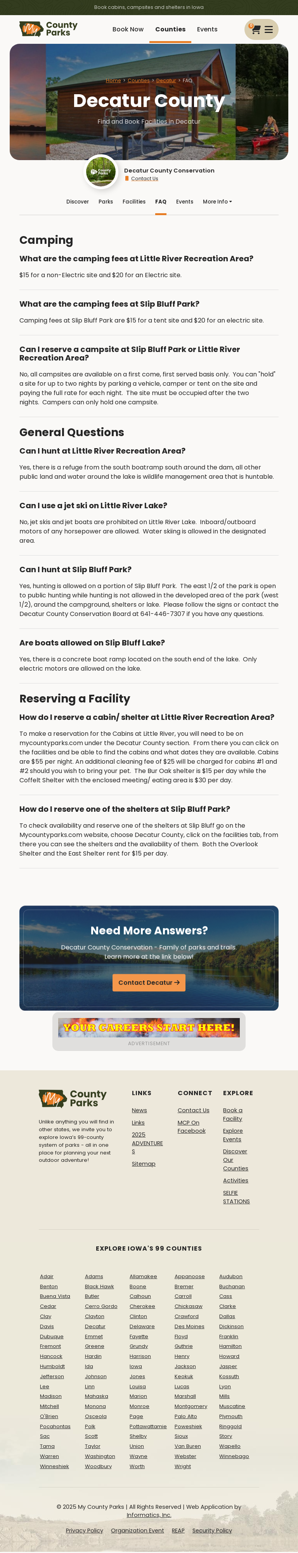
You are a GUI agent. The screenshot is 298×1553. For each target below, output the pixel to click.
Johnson (96, 1377)
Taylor (92, 1447)
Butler (92, 1297)
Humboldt (52, 1367)
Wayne (138, 1457)
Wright (183, 1467)
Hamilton (230, 1347)
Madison (51, 1397)
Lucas (182, 1387)
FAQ (160, 202)
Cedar (48, 1307)
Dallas (227, 1317)
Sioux (181, 1437)
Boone (138, 1287)
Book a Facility (233, 1116)
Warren (49, 1457)
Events (207, 29)
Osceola (96, 1417)
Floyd (181, 1337)
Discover (77, 202)
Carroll (183, 1297)
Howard (229, 1357)
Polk (90, 1427)
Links (138, 1124)
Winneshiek (54, 1467)
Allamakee (143, 1277)
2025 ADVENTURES (147, 1144)
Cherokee (142, 1307)
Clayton (94, 1317)
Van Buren (188, 1447)
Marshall (185, 1397)
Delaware (142, 1327)
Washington (100, 1457)
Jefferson (52, 1377)
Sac (45, 1437)
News (139, 1111)
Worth (137, 1467)
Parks (106, 202)
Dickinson (231, 1327)
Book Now (128, 29)
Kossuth (229, 1377)
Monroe (139, 1407)
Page (136, 1417)
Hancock (51, 1357)
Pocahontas (55, 1427)
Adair (47, 1277)
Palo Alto (186, 1417)
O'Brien (49, 1417)
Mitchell (49, 1407)
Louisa (138, 1387)
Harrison (140, 1357)
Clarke (227, 1307)
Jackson (185, 1367)
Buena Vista (55, 1297)
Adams (94, 1277)
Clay (45, 1317)
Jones (137, 1377)
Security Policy (212, 1532)
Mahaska (96, 1397)
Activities (235, 1181)
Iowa (136, 1367)
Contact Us (141, 178)
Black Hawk (99, 1287)
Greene (94, 1347)
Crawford (187, 1317)
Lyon (225, 1387)
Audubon (231, 1277)
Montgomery (191, 1407)
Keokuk (184, 1377)
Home (113, 80)
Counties (170, 29)
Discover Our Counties (235, 1161)
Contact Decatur (145, 985)
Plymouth (231, 1417)
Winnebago (234, 1457)
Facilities (134, 202)
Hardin (93, 1357)
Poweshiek (188, 1427)
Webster (185, 1457)
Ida (89, 1367)
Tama (47, 1447)
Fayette (139, 1337)
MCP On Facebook (192, 1128)
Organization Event (137, 1532)
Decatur (166, 80)
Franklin (228, 1337)
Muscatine (232, 1407)
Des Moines (189, 1327)
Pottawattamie (148, 1427)
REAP (178, 1532)
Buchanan (232, 1287)
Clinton (138, 1317)
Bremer (184, 1287)
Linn (90, 1387)
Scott (91, 1437)
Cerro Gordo (101, 1307)
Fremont (50, 1347)
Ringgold (230, 1427)
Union (137, 1447)
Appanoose (190, 1277)
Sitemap (144, 1165)
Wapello (230, 1447)
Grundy (139, 1347)
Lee (44, 1387)
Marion (138, 1397)
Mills (224, 1397)
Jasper (228, 1367)
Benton (49, 1287)
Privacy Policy (84, 1532)
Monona (95, 1407)
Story (225, 1437)
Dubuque (52, 1337)
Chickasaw (189, 1307)
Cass (225, 1297)
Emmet (94, 1337)
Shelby (138, 1437)
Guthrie (184, 1347)
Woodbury (98, 1467)
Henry (182, 1357)
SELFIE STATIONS (236, 1198)
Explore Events (233, 1136)
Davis (47, 1327)
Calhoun (140, 1297)
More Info (217, 202)
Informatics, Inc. (149, 1516)
